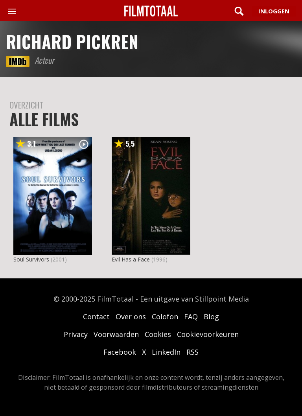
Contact (96, 316)
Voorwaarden (116, 334)
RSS (192, 352)
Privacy (76, 334)
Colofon (165, 316)
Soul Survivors (31, 259)
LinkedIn (166, 352)
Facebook (119, 352)
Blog (211, 316)
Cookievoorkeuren (208, 334)
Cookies (158, 334)
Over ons (131, 316)
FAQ (191, 316)
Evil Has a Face (131, 259)
